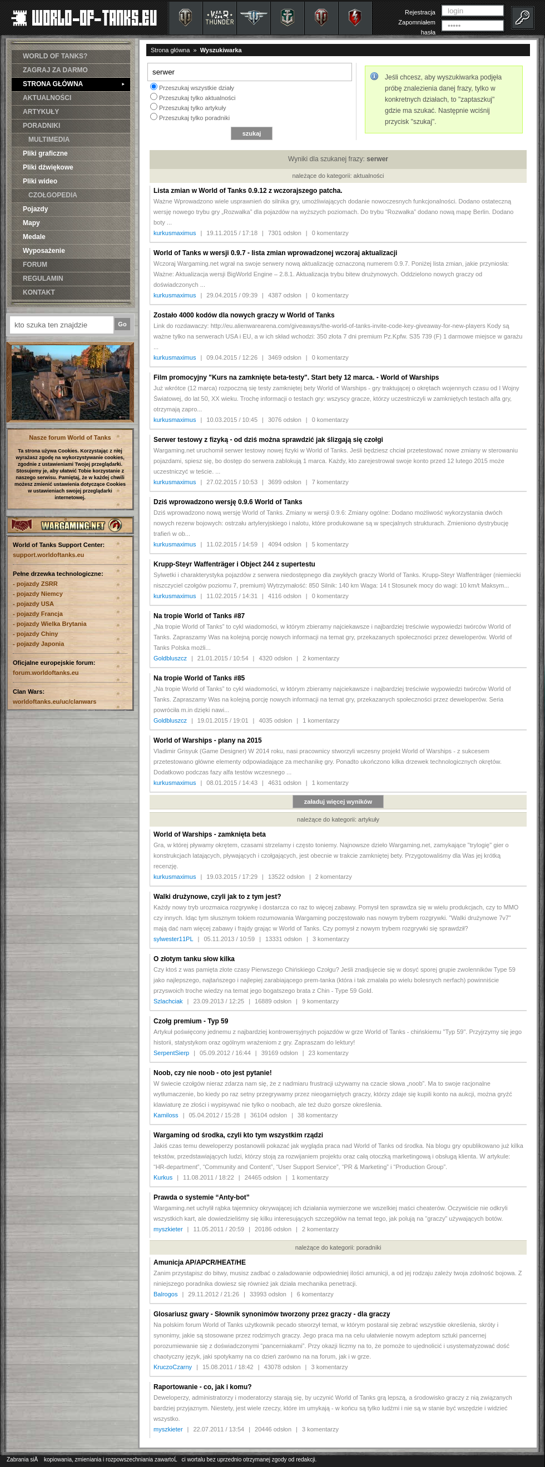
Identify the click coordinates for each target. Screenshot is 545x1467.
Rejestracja (420, 12)
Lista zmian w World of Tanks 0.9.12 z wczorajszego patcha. (248, 191)
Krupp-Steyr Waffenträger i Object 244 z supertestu (234, 564)
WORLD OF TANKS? (55, 56)
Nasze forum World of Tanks (70, 437)
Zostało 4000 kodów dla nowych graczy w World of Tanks (244, 315)
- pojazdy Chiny (35, 633)
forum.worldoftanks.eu (46, 672)
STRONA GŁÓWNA (74, 84)
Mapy (31, 223)
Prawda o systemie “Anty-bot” (201, 1197)
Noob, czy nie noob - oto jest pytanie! (212, 1073)
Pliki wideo (40, 181)
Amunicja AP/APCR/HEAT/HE (199, 1262)
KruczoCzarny (172, 1367)
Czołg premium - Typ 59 (190, 1021)
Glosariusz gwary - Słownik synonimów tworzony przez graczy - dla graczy (271, 1314)
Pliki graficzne (45, 153)
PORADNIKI (41, 126)
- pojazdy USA (33, 603)
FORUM (35, 264)
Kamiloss (166, 1115)
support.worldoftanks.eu (48, 554)
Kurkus (162, 1177)
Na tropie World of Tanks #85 (199, 678)
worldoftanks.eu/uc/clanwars (54, 701)
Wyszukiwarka (221, 50)
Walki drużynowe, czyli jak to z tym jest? (217, 897)
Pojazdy (35, 209)
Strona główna (170, 50)
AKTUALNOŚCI (47, 98)
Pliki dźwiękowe (48, 167)
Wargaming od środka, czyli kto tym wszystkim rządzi (238, 1135)
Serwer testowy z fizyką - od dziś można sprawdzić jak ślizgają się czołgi (268, 440)
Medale (34, 237)
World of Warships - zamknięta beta (209, 834)
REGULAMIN (43, 278)
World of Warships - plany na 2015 (207, 740)
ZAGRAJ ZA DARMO (55, 70)
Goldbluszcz (170, 658)
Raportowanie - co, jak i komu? (202, 1387)
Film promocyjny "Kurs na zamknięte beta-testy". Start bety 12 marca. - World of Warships (296, 377)
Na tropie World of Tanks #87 (199, 616)
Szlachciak (168, 1001)
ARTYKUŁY (41, 112)
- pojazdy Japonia (38, 643)
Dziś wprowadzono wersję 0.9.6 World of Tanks (228, 502)
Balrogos (165, 1294)
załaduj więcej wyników (338, 801)
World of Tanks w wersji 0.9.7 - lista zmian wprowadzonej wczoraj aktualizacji (275, 253)
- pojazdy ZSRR (35, 583)
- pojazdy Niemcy (38, 593)
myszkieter (168, 1229)
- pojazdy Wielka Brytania (50, 623)
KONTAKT (39, 292)
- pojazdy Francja (38, 613)
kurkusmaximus (174, 233)
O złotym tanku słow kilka (194, 959)
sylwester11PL (173, 939)
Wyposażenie (44, 251)
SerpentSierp (171, 1053)
